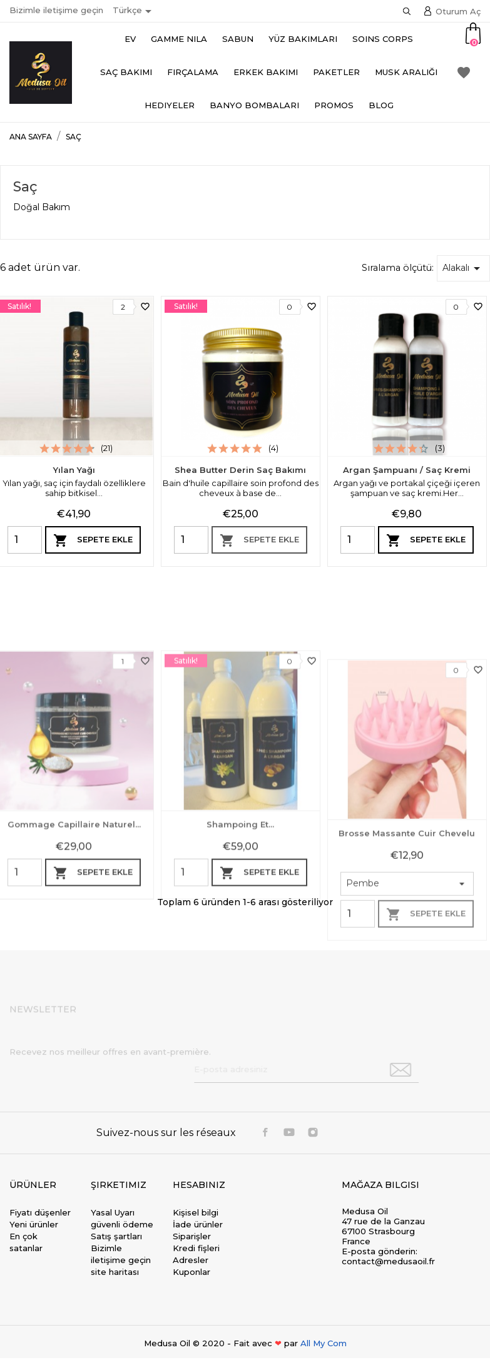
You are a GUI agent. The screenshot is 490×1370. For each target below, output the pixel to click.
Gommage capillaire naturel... (74, 931)
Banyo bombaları (254, 105)
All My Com (323, 1343)
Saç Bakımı (126, 72)
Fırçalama (192, 72)
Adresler (190, 1260)
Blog (381, 105)
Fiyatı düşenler (40, 1212)
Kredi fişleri (196, 1248)
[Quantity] (25, 540)
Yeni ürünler (33, 1224)
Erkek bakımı (265, 72)
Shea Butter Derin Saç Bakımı (240, 470)
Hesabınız (199, 1184)
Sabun (237, 39)
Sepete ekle (93, 540)
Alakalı (463, 268)
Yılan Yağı (74, 470)
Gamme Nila (179, 39)
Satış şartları (116, 1236)
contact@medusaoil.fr (388, 1261)
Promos (334, 105)
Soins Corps (382, 39)
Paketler (336, 72)
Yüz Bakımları (302, 39)
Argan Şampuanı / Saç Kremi (407, 470)
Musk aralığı (406, 72)
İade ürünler (198, 1224)
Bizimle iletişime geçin (56, 10)
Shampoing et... (240, 931)
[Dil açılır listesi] (134, 11)
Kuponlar (191, 1272)
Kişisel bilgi (195, 1212)
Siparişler (192, 1236)
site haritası (115, 1272)
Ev (130, 39)
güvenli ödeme (122, 1224)
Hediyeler (170, 105)
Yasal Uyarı (113, 1212)
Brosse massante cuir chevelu (407, 955)
